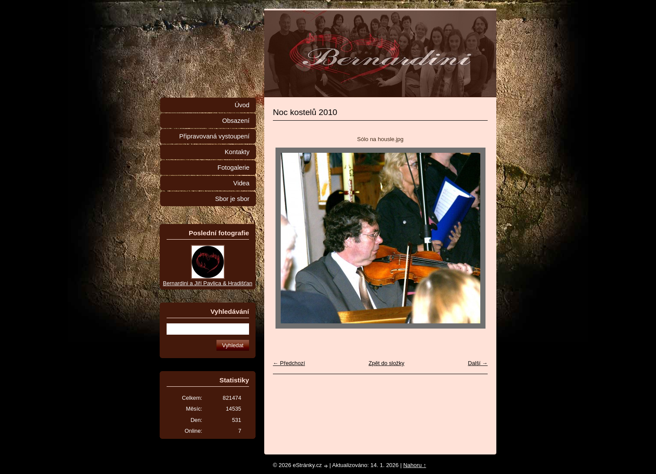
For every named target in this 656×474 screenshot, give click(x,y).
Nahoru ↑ (414, 465)
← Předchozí (289, 363)
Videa (241, 183)
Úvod (242, 105)
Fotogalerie (233, 167)
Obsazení (235, 120)
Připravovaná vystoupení (214, 136)
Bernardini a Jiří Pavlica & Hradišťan (207, 283)
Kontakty (237, 151)
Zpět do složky (386, 363)
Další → (478, 363)
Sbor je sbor (232, 198)
